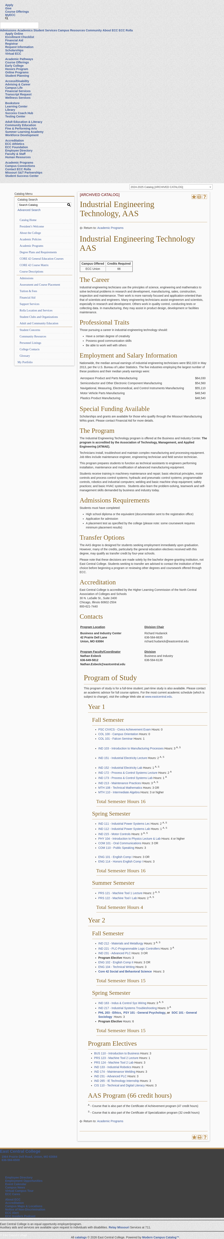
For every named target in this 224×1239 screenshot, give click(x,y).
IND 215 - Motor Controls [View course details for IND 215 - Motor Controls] (114, 834)
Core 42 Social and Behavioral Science (125, 971)
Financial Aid (14, 40)
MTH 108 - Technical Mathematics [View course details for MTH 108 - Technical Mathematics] (120, 787)
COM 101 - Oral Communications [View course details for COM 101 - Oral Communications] (119, 843)
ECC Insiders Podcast (20, 1216)
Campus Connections (20, 166)
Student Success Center (22, 176)
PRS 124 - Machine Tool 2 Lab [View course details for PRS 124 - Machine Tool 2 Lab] (114, 1062)
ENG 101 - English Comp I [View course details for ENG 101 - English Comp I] (115, 857)
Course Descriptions (31, 271)
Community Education (20, 125)
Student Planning (17, 75)
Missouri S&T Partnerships (23, 172)
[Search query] (19, 25)
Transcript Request (18, 94)
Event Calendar (15, 1184)
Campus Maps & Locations (23, 1206)
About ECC (110, 30)
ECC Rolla (126, 30)
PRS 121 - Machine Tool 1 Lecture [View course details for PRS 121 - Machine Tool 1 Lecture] (120, 893)
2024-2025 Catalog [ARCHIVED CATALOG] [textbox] (157, 187)
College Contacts (30, 349)
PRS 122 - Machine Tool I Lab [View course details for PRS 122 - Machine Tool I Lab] (117, 898)
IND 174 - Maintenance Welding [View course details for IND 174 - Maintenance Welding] (114, 1071)
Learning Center (16, 106)
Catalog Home (28, 220)
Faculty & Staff (15, 153)
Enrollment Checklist (19, 37)
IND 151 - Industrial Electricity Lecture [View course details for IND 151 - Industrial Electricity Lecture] (122, 758)
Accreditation (14, 140)
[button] (6, 18)
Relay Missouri (119, 1227)
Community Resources (33, 336)
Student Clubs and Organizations (39, 316)
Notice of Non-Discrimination (25, 1209)
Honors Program (16, 69)
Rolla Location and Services (36, 310)
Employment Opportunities (24, 1180)
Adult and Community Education (39, 323)
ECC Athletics (14, 144)
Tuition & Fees (28, 291)
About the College (30, 232)
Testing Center (15, 116)
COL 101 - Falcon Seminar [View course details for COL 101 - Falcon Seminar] (115, 738)
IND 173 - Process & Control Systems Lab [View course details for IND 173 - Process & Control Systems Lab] (125, 778)
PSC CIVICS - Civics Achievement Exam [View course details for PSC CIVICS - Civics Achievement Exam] (124, 729)
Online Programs (17, 72)
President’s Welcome (32, 226)
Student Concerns (30, 330)
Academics (25, 30)
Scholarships (14, 50)
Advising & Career (17, 84)
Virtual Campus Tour (19, 1190)
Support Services (29, 304)
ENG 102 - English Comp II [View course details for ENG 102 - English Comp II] (115, 962)
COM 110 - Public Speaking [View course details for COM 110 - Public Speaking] (116, 847)
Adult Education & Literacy (23, 121)
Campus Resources (71, 30)
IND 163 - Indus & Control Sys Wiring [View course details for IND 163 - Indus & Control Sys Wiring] (122, 1003)
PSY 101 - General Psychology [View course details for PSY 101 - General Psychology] (144, 1012)
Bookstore (12, 103)
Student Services (45, 30)
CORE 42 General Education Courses (42, 258)
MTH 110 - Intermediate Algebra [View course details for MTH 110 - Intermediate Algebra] (119, 792)
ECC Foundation (16, 147)
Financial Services (18, 91)
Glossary (25, 355)
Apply (9, 5)
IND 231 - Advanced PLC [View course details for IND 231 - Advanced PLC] (114, 953)
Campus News (15, 1187)
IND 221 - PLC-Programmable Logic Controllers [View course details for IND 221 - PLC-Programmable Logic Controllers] (129, 948)
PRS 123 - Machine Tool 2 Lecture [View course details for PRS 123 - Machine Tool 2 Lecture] (116, 1058)
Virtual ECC (13, 53)
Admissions (8, 30)
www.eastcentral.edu (158, 696)
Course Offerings (17, 11)
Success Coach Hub (19, 113)
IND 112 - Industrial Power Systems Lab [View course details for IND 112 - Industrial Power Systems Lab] (124, 829)
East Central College (20, 1151)
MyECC (10, 15)
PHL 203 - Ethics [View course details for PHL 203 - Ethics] (109, 1012)
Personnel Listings (30, 342)
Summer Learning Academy (24, 131)
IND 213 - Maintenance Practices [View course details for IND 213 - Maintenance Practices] (119, 783)
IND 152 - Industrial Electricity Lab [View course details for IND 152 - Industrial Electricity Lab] (120, 767)
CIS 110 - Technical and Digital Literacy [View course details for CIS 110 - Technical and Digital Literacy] (119, 1085)
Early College (14, 65)
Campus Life (14, 87)
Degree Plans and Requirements (38, 252)
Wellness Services (18, 97)
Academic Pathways (19, 59)
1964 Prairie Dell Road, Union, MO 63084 (29, 1156)
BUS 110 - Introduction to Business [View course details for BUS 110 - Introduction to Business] (117, 1053)
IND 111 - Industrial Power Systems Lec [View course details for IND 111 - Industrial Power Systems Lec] (124, 823)
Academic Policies (31, 239)
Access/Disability (17, 81)
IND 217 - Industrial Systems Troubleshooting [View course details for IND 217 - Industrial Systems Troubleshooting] (127, 1008)
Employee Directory (19, 150)
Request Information (19, 47)
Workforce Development (22, 135)
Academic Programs (19, 162)
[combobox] (171, 186)
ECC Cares (12, 1194)
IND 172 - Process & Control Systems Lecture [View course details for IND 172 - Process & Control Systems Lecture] (128, 772)
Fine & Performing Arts (21, 128)
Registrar (11, 43)
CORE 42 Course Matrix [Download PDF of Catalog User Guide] (34, 265)
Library (10, 109)
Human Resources (18, 157)
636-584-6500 (11, 1160)
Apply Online (14, 33)
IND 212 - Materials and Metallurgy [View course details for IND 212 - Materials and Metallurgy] (120, 943)
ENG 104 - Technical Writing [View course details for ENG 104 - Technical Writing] (116, 967)
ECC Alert (12, 1212)
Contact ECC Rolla (18, 169)
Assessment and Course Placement (40, 284)
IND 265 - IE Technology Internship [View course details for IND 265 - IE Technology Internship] (116, 1080)
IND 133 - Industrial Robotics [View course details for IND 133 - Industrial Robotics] (112, 1067)
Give (8, 8)
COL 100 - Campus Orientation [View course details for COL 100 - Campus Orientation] (118, 734)
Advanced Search (29, 210)
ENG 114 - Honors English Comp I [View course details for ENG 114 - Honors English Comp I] (120, 861)
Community (94, 30)
